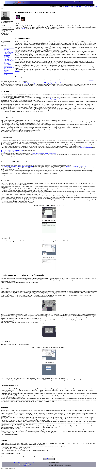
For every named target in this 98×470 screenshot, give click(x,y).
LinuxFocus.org (25, 465)
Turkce (95, 6)
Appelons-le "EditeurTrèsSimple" (9, 55)
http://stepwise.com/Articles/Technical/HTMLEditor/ (44, 153)
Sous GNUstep (7, 57)
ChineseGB (76, 6)
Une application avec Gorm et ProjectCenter (12, 150)
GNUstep (6, 49)
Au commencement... (9, 48)
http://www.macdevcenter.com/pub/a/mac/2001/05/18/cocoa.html (17, 166)
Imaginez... (6, 70)
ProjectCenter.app (8, 52)
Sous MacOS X (8, 59)
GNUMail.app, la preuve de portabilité (52, 82)
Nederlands (90, 6)
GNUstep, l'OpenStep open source (32, 82)
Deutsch (81, 6)
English (66, 6)
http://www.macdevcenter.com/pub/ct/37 (76, 166)
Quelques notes (7, 53)
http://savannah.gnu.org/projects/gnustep (53, 99)
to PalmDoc (6, 8)
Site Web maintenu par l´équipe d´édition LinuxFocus (25, 462)
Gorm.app (6, 50)
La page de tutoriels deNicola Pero (9, 151)
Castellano (71, 6)
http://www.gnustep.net (86, 147)
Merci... (6, 71)
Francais (85, 6)
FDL (31, 464)
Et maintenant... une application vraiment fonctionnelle (9, 62)
